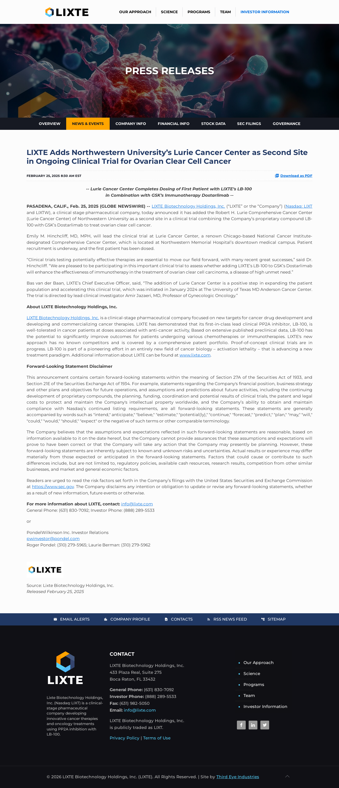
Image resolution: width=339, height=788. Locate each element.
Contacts (178, 619)
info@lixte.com (137, 503)
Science (252, 673)
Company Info (131, 123)
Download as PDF (293, 176)
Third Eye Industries (237, 776)
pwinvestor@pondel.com (53, 538)
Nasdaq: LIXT (299, 206)
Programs (254, 684)
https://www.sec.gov (53, 486)
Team (249, 695)
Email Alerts (71, 619)
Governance (286, 123)
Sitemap (273, 619)
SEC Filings (249, 123)
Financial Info (174, 123)
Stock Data (213, 123)
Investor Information (265, 706)
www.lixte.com (195, 355)
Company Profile (127, 619)
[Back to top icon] (287, 776)
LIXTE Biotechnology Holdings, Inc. (188, 206)
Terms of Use (156, 738)
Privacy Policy (124, 738)
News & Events (88, 123)
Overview (49, 123)
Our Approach (259, 662)
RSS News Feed (227, 619)
